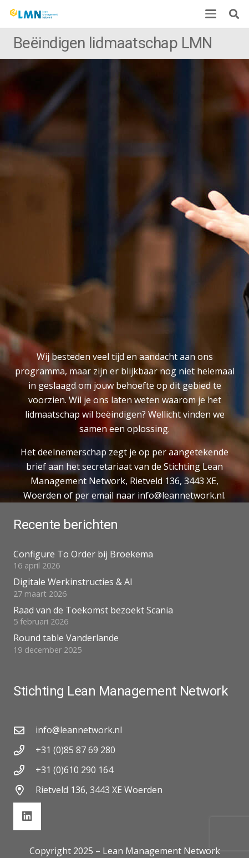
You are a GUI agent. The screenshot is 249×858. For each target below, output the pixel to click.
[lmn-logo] (34, 13)
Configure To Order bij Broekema (83, 554)
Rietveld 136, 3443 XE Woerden (98, 790)
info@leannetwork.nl (78, 730)
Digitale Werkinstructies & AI (73, 582)
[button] (210, 13)
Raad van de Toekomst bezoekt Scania (93, 610)
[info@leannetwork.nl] (24, 730)
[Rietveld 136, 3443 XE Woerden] (24, 790)
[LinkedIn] (27, 816)
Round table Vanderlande (66, 638)
